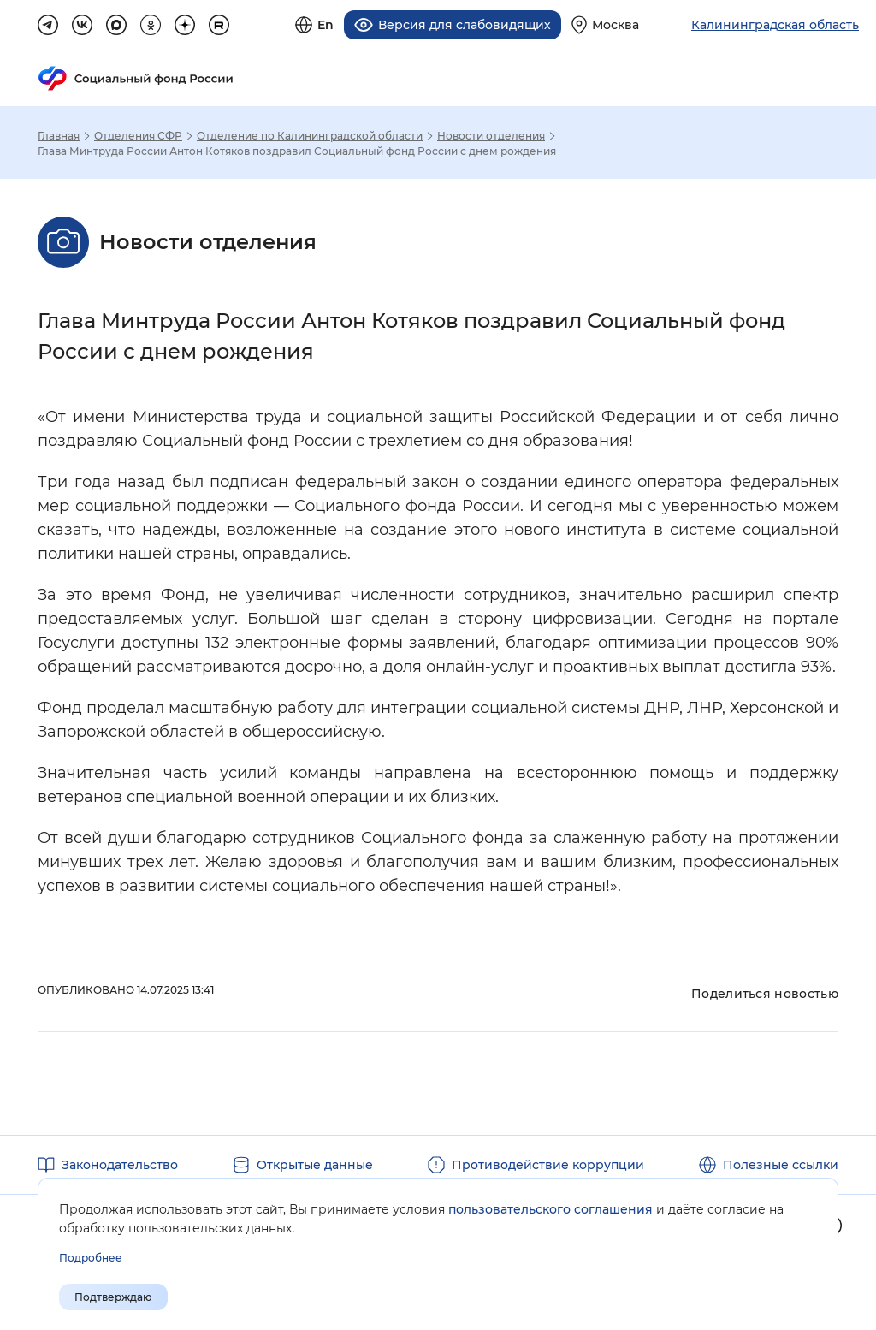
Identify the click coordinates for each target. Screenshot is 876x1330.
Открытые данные (315, 1164)
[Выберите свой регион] (605, 24)
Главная (59, 135)
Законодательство (120, 1164)
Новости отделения (491, 135)
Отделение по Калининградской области (310, 135)
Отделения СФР (138, 135)
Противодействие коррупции (548, 1164)
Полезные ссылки (780, 1164)
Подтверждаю (113, 1297)
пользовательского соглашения (550, 1209)
